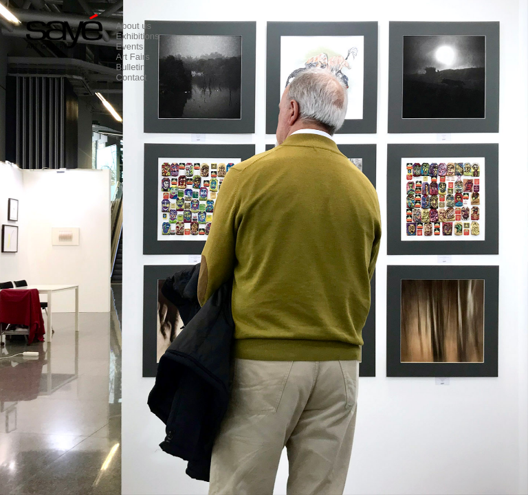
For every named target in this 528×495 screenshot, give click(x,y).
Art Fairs (133, 57)
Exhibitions (138, 36)
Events (130, 46)
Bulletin (131, 67)
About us (133, 26)
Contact (131, 77)
